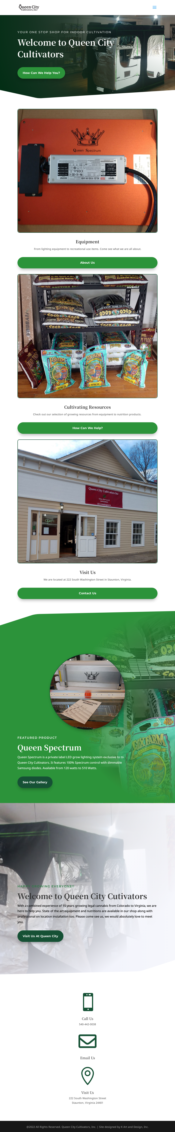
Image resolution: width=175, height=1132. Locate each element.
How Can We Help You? (41, 73)
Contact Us (87, 593)
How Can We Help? (87, 428)
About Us (87, 262)
